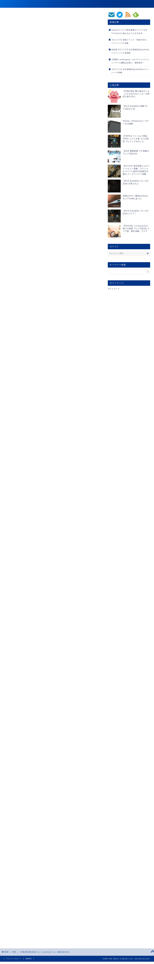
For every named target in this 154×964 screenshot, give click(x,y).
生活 (147, 4)
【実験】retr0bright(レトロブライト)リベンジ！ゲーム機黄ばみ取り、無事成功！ (130, 61)
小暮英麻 (60, 831)
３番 (24, 180)
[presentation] (20, 919)
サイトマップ (113, 289)
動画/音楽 (116, 4)
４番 (24, 184)
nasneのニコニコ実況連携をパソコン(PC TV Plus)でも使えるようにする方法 (129, 31)
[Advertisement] (52, 129)
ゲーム (105, 4)
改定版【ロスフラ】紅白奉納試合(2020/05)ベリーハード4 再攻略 (130, 51)
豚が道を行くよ (82, 831)
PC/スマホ (136, 4)
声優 (6, 15)
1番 (24, 173)
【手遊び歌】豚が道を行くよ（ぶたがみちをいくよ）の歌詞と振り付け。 (136, 94)
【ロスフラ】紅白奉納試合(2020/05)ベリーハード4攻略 (130, 71)
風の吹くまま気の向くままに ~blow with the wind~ (42, 3)
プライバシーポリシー (13, 958)
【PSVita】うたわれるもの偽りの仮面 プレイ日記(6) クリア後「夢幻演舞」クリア (136, 228)
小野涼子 (70, 831)
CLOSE (85, 160)
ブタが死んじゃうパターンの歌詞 (36, 191)
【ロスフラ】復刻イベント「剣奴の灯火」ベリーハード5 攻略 (129, 41)
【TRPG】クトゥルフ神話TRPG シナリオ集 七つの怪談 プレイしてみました (136, 138)
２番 (24, 177)
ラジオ (16, 831)
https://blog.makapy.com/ (31, 863)
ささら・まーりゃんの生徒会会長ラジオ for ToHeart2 (37, 831)
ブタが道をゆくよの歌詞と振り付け (37, 169)
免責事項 (28, 958)
